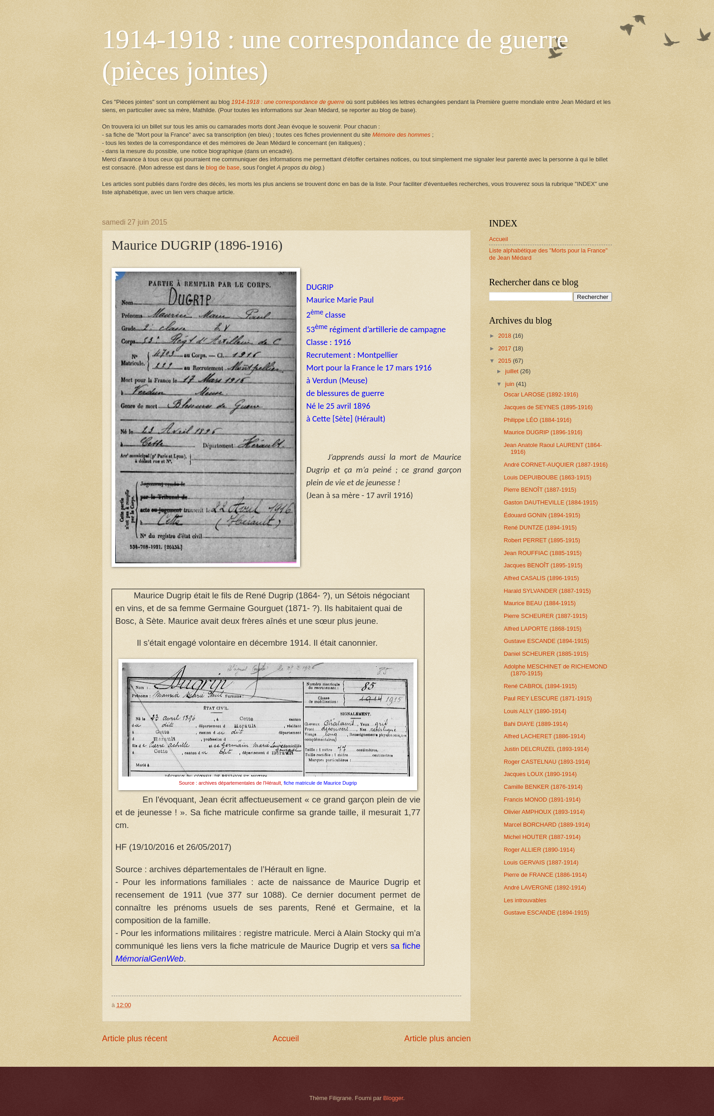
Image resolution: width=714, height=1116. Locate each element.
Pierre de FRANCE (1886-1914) (545, 874)
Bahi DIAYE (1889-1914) (536, 723)
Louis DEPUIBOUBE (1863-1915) (548, 477)
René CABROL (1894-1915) (540, 686)
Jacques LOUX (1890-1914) (540, 774)
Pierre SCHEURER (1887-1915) (545, 615)
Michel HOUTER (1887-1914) (542, 836)
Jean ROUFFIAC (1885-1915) (542, 553)
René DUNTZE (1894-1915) (540, 527)
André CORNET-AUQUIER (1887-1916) (555, 464)
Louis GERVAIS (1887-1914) (541, 862)
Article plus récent (134, 1038)
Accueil (285, 1038)
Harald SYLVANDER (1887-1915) (547, 590)
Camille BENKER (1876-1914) (543, 786)
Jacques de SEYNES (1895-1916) (548, 407)
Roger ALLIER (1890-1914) (539, 849)
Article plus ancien (437, 1038)
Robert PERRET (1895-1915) (542, 540)
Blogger (393, 1098)
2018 (505, 335)
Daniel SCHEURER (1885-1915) (546, 653)
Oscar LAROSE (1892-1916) (541, 394)
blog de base (223, 167)
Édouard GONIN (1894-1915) (542, 515)
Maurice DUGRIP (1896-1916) (543, 432)
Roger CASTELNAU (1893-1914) (547, 761)
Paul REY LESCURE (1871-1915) (548, 698)
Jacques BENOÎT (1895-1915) (543, 565)
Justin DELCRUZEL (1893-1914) (546, 749)
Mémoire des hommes (401, 134)
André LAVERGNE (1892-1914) (545, 887)
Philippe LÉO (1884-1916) (537, 420)
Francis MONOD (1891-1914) (542, 799)
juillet (512, 371)
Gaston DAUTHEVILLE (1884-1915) (551, 502)
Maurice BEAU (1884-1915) (540, 603)
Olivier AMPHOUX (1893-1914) (544, 811)
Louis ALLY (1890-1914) (535, 711)
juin (510, 384)
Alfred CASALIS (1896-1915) (541, 578)
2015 (505, 360)
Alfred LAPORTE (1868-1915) (542, 628)
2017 (505, 348)
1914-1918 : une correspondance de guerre (287, 101)
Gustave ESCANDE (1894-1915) (546, 641)
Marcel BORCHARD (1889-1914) (547, 824)
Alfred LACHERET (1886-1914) (544, 736)
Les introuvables (525, 900)
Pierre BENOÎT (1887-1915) (540, 489)
